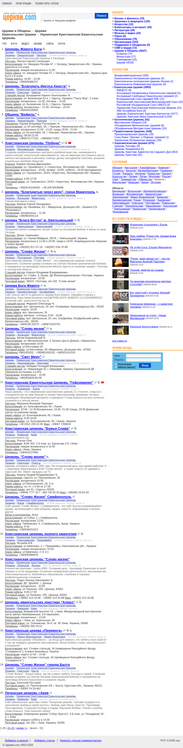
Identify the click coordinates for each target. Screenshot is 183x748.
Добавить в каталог (16, 740)
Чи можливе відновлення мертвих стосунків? (150, 283)
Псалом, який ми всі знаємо (147, 270)
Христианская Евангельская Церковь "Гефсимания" (49, 382)
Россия (166, 176)
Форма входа (122, 348)
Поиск (101, 15)
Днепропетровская (154, 191)
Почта (61, 43)
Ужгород (41, 55)
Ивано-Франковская (29, 636)
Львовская (23, 388)
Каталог (118, 12)
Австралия (130, 167)
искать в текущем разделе (58, 20)
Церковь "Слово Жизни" (25, 251)
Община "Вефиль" (20, 114)
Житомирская (25, 149)
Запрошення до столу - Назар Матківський (148, 317)
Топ (4, 43)
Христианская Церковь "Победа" (33, 143)
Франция (133, 182)
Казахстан (154, 173)
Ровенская (168, 203)
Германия (166, 170)
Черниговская (25, 120)
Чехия (144, 182)
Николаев (43, 363)
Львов (36, 388)
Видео (25, 43)
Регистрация (23, 3)
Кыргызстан (119, 176)
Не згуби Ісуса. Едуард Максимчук (151, 247)
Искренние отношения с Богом (148, 224)
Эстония (156, 182)
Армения (163, 167)
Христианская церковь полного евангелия (40, 534)
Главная (7, 3)
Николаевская (26, 363)
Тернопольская (134, 205)
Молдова (154, 176)
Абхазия (117, 167)
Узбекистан (145, 179)
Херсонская (170, 205)
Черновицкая (120, 211)
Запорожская (120, 197)
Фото (14, 43)
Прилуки (41, 120)
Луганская (149, 200)
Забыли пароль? (127, 367)
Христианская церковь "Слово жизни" (37, 559)
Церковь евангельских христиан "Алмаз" (40, 602)
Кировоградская (27, 291)
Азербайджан (147, 167)
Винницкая (118, 191)
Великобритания (148, 170)
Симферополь (35, 503)
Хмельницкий (44, 226)
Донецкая (23, 198)
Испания (140, 173)
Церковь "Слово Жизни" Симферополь (38, 497)
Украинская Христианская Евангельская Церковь (46, 52)
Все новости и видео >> (129, 218)
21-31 (11, 728)
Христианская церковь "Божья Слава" (37, 428)
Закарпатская (25, 55)
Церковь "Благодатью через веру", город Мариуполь (50, 192)
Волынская (134, 191)
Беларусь (118, 170)
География (119, 162)
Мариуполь (38, 198)
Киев (34, 434)
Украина (10, 55)
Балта (35, 671)
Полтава (39, 257)
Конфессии (120, 69)
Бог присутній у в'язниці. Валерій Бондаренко (150, 294)
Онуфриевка (47, 291)
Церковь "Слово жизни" (25, 328)
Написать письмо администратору (80, 740)
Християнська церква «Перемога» (33, 630)
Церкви (9, 52)
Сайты (50, 43)
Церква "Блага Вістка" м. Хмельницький (39, 220)
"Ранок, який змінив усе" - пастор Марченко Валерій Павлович (150, 260)
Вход (145, 365)
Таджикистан (128, 179)
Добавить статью (44, 740)
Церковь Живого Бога (23, 49)
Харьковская (153, 205)
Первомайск (44, 540)
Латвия (133, 176)
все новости (119, 341)
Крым (20, 503)
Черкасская (139, 208)
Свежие (37, 43)
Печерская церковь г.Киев (27, 693)
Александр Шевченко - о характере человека (151, 305)
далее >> (22, 728)
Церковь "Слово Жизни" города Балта (37, 664)
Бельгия (131, 170)
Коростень (42, 149)
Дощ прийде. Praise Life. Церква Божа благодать (153, 237)
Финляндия (119, 182)
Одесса (35, 92)
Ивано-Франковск (54, 636)
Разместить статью (47, 3)
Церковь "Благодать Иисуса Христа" (36, 86)
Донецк (36, 565)
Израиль (128, 173)
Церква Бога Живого (22, 285)
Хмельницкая (25, 226)
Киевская (22, 434)
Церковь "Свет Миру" (23, 357)
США (115, 179)
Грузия (116, 173)
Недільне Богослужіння (144, 326)
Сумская (117, 205)
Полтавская (24, 257)
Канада (166, 173)
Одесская (23, 92)
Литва (143, 176)
